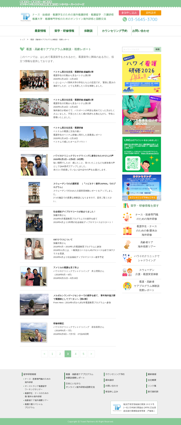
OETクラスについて (63, 239)
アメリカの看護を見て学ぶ (66, 267)
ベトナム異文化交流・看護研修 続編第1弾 (73, 100)
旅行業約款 (153, 391)
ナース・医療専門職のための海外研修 (37, 380)
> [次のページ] (91, 353)
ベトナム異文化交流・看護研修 (68, 128)
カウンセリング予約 (114, 374)
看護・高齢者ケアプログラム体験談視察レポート (79, 376)
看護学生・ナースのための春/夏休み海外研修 (37, 395)
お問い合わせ (111, 385)
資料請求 (151, 12)
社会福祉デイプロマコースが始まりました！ (74, 211)
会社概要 (152, 380)
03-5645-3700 (142, 19)
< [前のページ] (44, 353)
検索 (158, 49)
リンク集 (152, 385)
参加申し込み (129, 12)
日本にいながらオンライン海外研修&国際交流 (80, 385)
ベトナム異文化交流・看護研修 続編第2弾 (73, 72)
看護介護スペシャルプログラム (34, 406)
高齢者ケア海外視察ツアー (37, 400)
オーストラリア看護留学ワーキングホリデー (36, 388)
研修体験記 (58, 323)
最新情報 (152, 374)
